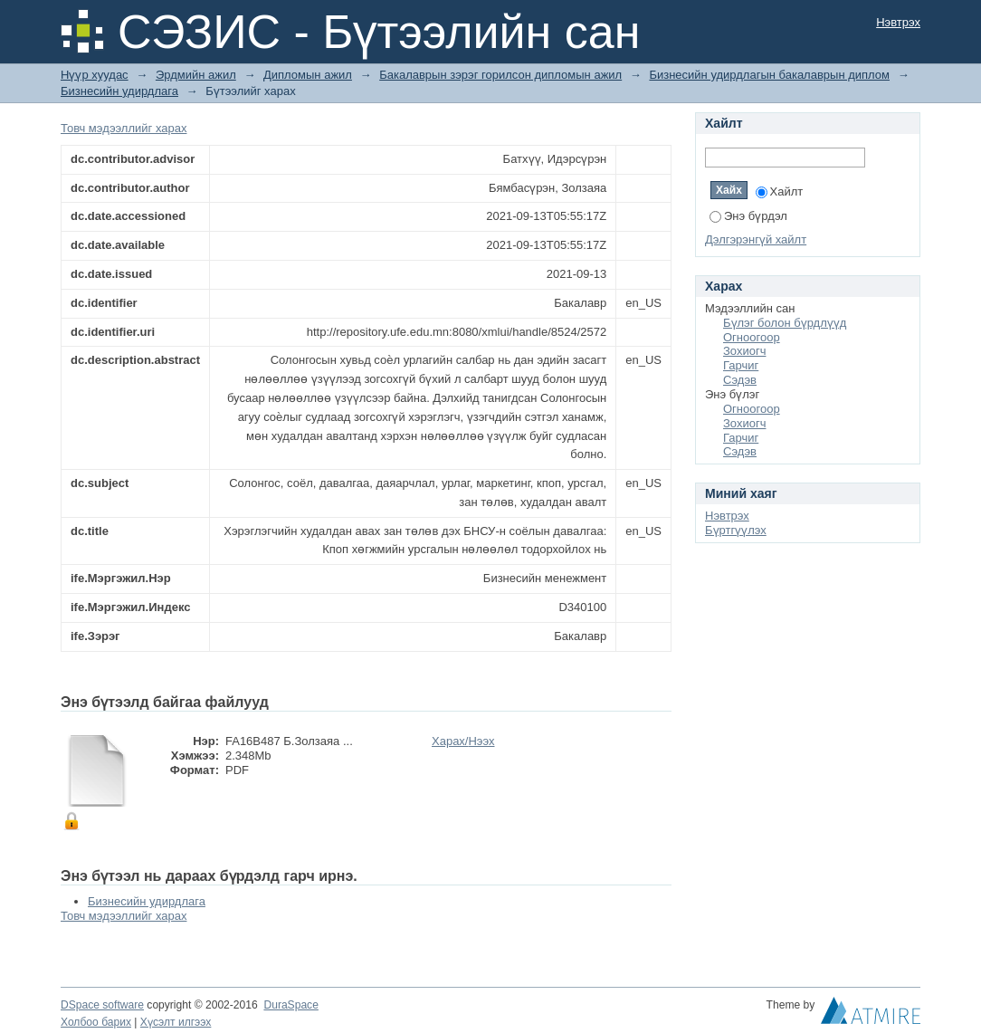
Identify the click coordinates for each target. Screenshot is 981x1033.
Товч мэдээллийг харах (123, 128)
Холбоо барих (96, 1022)
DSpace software (102, 1005)
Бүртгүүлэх (736, 530)
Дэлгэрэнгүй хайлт (755, 239)
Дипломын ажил (307, 74)
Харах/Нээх (463, 741)
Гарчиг (740, 365)
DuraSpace (290, 1005)
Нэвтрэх (898, 22)
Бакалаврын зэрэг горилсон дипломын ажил (500, 74)
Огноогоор (751, 337)
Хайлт (780, 191)
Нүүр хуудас (95, 74)
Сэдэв (740, 380)
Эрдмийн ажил (196, 74)
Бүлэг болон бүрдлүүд (784, 323)
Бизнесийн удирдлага (119, 91)
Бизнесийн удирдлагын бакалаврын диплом (769, 74)
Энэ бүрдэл (748, 216)
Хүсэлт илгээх (176, 1022)
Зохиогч (744, 351)
